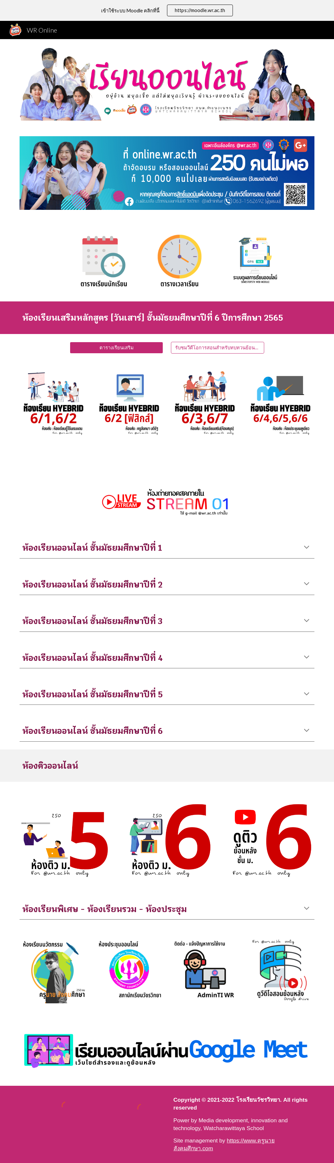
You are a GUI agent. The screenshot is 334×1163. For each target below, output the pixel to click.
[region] (167, 10)
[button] (306, 548)
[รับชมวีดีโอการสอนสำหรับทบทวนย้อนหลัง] (217, 347)
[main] (167, 317)
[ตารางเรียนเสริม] (116, 347)
